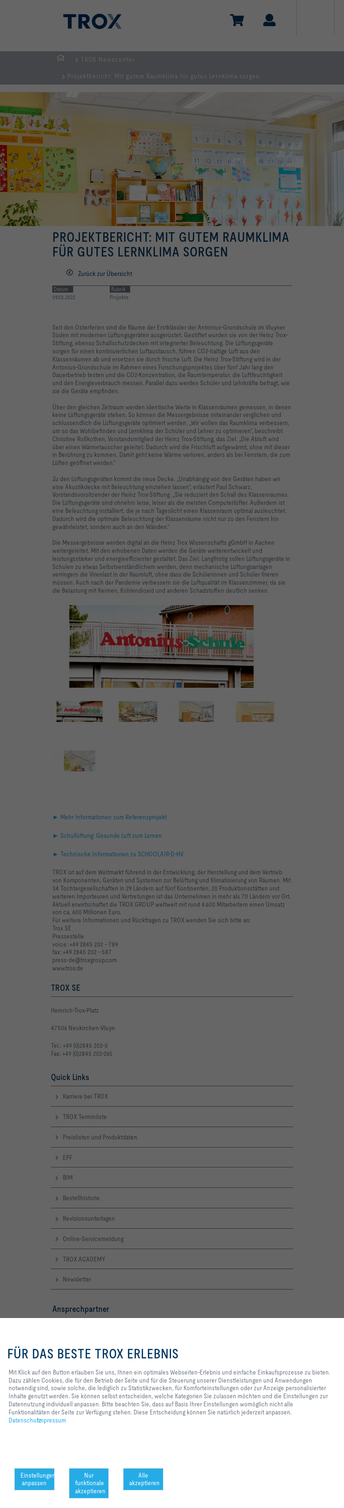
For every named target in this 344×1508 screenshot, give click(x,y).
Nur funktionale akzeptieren (90, 1483)
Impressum (51, 1420)
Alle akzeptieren (144, 1479)
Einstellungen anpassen (37, 1479)
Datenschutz (25, 1420)
